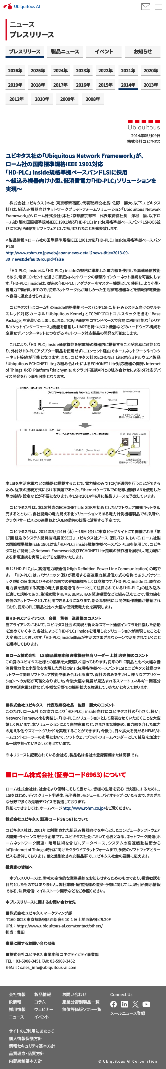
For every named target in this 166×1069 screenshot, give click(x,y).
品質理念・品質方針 (26, 1053)
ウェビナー (43, 1009)
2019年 (15, 84)
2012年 (16, 99)
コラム (40, 1002)
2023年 (83, 70)
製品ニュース (65, 51)
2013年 (151, 84)
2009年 (67, 99)
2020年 (151, 70)
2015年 (105, 84)
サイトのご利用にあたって (31, 1031)
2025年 (38, 70)
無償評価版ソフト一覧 (81, 1009)
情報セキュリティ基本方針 (32, 1046)
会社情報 (17, 994)
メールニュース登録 (127, 1013)
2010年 (42, 99)
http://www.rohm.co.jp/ (83, 808)
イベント (104, 51)
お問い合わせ (74, 994)
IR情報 (15, 1002)
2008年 (93, 99)
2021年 (128, 70)
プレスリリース (25, 51)
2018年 (38, 84)
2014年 (128, 84)
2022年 (105, 70)
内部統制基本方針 (25, 1061)
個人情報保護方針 (25, 1038)
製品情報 (42, 994)
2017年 (60, 84)
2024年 (60, 70)
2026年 (15, 70)
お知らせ (142, 51)
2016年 (83, 84)
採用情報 (17, 1009)
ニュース (16, 1017)
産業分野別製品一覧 (80, 1002)
